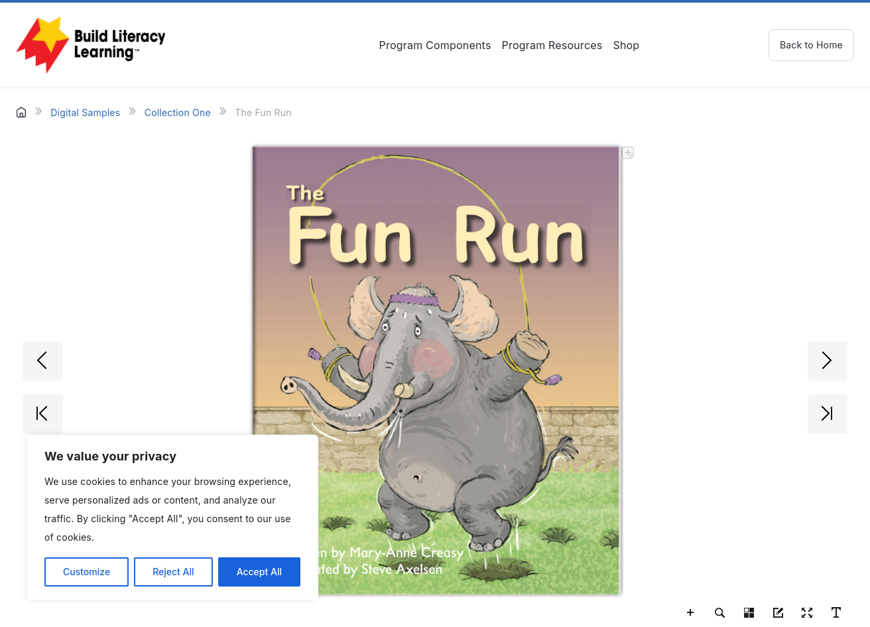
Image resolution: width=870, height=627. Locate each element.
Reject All (173, 571)
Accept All (259, 571)
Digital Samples (85, 112)
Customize (86, 571)
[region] (172, 517)
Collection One (178, 112)
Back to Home (811, 44)
